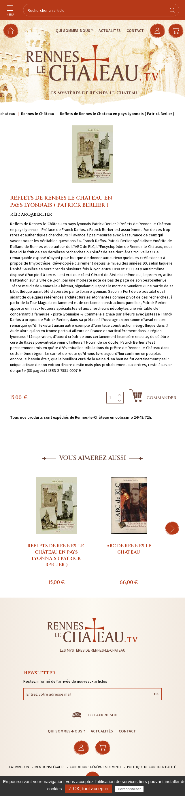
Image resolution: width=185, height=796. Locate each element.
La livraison (19, 767)
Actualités (110, 30)
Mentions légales (49, 767)
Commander (161, 398)
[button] (172, 528)
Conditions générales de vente (96, 767)
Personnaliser (129, 789)
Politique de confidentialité (151, 767)
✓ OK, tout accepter (88, 788)
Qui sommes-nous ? (74, 30)
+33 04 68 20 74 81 (102, 714)
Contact (135, 30)
